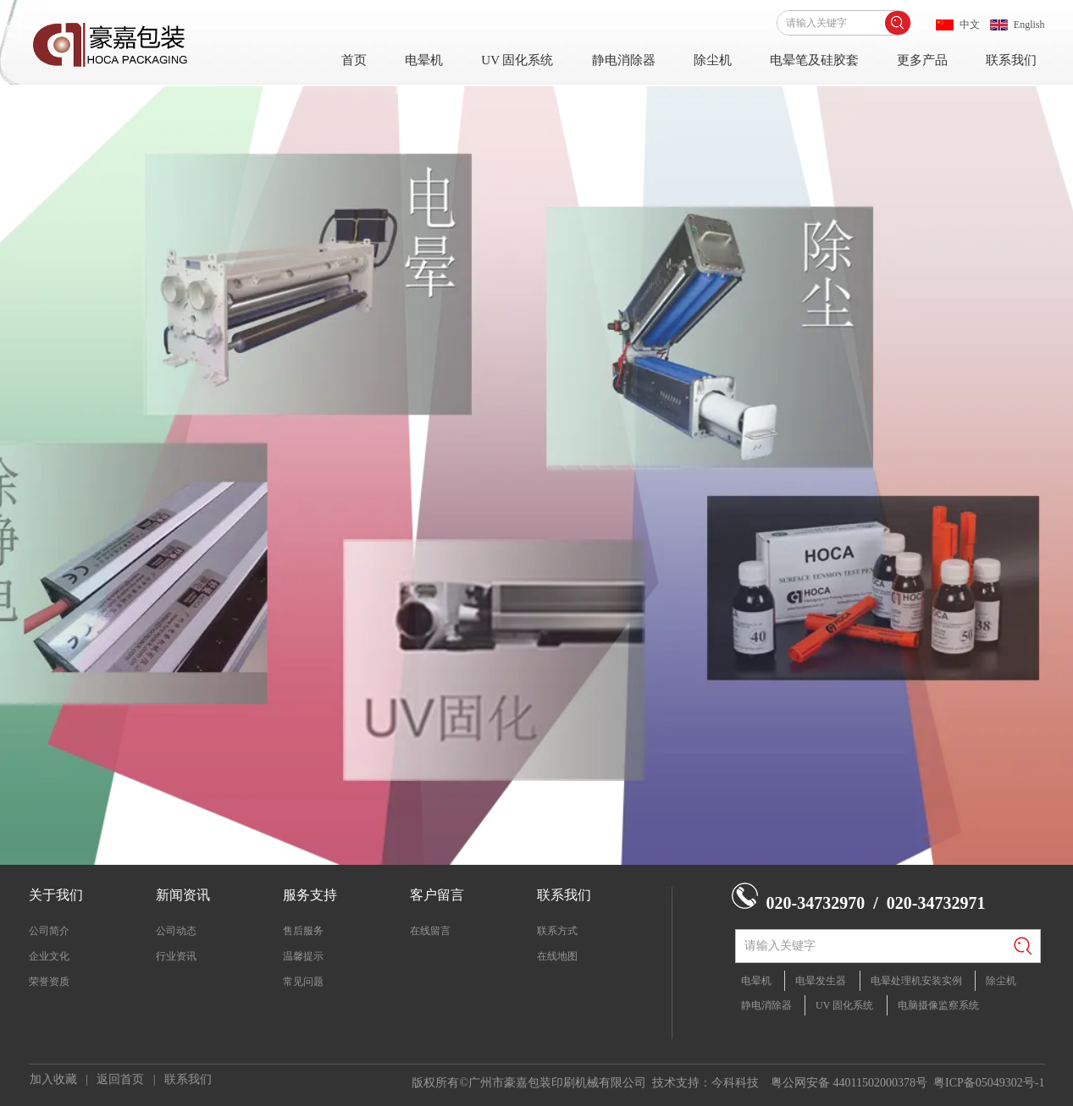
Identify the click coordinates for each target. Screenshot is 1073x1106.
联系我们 (1011, 60)
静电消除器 (623, 60)
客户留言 (437, 895)
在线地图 (557, 956)
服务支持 (310, 895)
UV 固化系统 (517, 60)
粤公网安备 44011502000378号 (849, 1082)
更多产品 (922, 60)
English (1029, 24)
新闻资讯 (183, 895)
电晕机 (424, 60)
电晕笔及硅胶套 (814, 60)
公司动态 (176, 931)
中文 (970, 24)
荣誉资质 (49, 982)
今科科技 (735, 1082)
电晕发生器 (820, 981)
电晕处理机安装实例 (916, 981)
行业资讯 (176, 956)
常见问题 (303, 982)
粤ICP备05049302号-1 (988, 1082)
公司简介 (49, 931)
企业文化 (49, 956)
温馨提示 (303, 956)
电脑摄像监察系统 (938, 1005)
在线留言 (430, 931)
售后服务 (303, 931)
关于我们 (56, 895)
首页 (354, 60)
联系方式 (557, 931)
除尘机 (713, 60)
